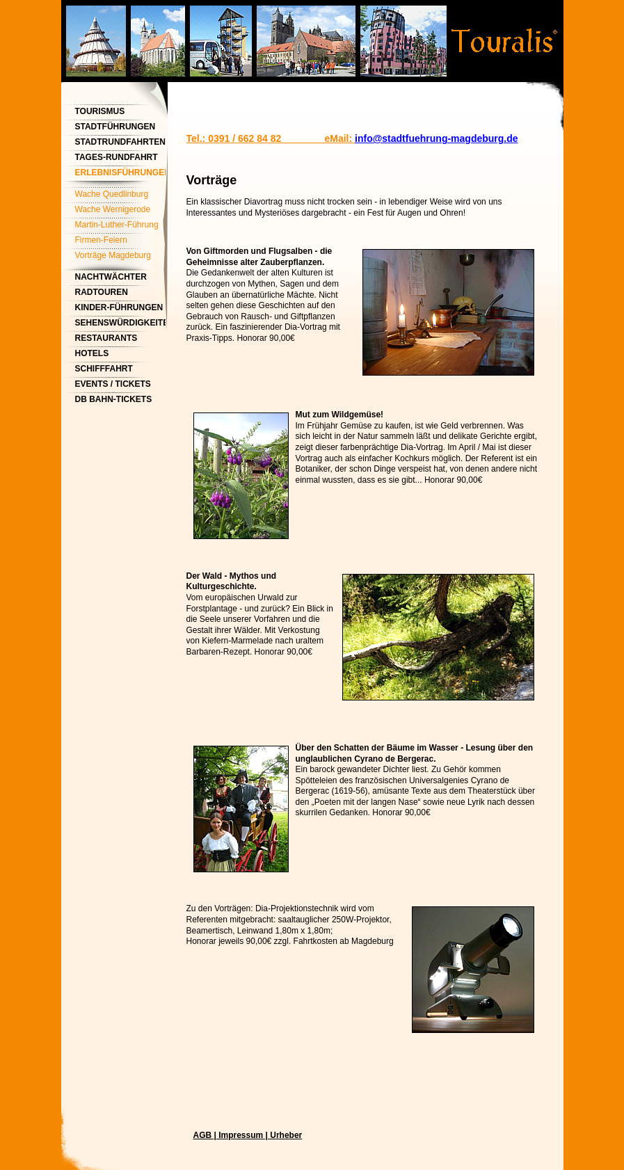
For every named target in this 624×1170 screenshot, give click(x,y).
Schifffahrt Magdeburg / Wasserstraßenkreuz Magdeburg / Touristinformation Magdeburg (120, 370)
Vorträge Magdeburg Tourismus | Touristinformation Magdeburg (113, 257)
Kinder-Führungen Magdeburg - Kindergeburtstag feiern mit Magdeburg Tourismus (120, 309)
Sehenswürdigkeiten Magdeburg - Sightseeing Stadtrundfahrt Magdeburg (120, 324)
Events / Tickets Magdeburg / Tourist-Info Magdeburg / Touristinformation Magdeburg (120, 385)
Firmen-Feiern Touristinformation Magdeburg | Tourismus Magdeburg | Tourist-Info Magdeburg (120, 241)
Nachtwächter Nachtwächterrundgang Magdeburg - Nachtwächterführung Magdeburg (120, 278)
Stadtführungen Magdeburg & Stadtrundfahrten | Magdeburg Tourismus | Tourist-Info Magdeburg (120, 128)
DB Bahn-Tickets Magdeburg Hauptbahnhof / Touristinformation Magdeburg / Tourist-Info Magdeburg (120, 401)
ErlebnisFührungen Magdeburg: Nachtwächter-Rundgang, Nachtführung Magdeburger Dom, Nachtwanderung (120, 174)
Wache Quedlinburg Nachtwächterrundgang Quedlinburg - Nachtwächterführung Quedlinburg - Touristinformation (118, 195)
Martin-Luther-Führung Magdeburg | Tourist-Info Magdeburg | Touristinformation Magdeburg (120, 226)
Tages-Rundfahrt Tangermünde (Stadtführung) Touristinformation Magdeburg (120, 159)
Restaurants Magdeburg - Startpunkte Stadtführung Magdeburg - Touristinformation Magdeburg (120, 339)
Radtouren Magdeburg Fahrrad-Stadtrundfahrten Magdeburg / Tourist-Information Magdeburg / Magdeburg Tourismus (120, 293)
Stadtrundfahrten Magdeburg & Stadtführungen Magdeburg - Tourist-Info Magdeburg (120, 143)
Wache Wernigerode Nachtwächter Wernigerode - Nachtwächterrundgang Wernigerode (118, 211)
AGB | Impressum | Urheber (248, 1135)
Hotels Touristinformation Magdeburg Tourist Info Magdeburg (120, 355)
